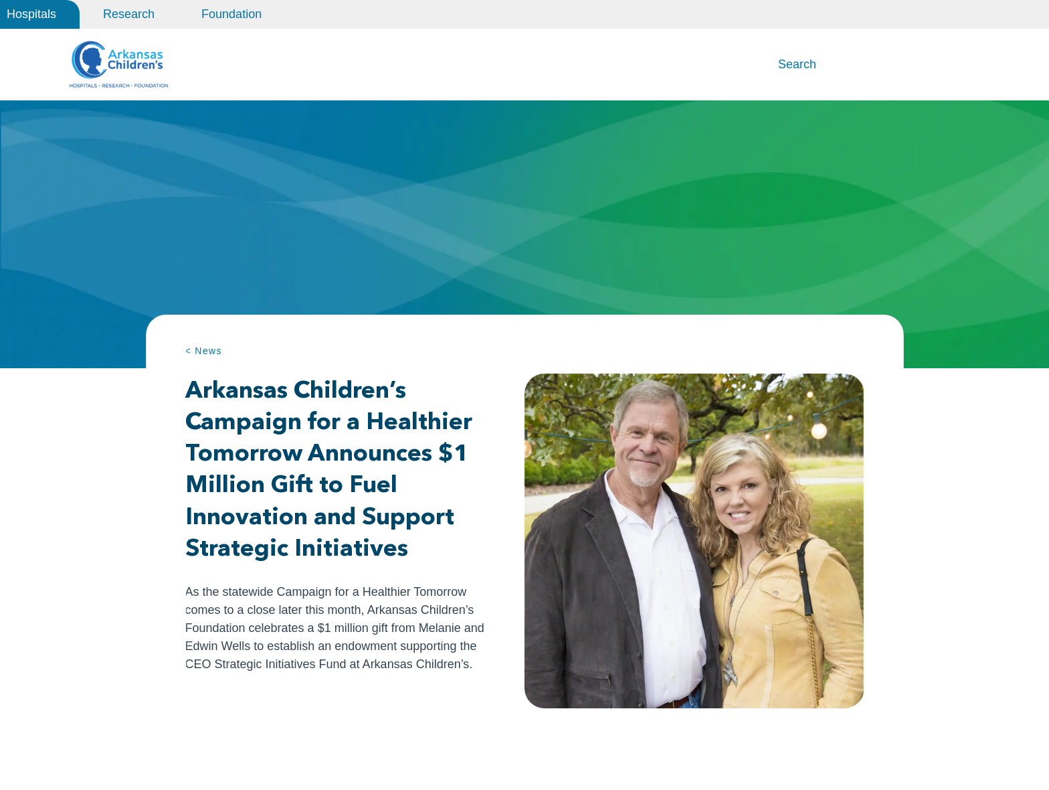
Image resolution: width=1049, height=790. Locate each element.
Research (129, 14)
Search (797, 65)
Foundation (231, 14)
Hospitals (31, 14)
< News (203, 353)
